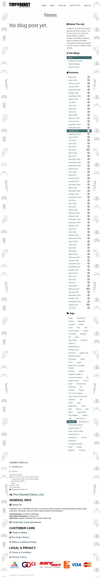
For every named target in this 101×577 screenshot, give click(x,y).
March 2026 (79, 80)
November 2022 (79, 162)
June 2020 (79, 203)
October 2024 (79, 131)
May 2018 (79, 248)
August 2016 (79, 305)
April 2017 (79, 282)
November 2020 (79, 191)
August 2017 (79, 273)
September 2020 (79, 197)
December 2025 (79, 90)
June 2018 (79, 244)
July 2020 (79, 200)
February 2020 (79, 213)
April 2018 (79, 251)
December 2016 (79, 295)
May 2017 (79, 279)
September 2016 (79, 301)
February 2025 (79, 118)
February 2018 (79, 257)
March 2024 (79, 153)
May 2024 (79, 146)
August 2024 (79, 137)
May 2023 (79, 156)
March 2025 (79, 115)
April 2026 (79, 77)
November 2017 (79, 267)
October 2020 (79, 194)
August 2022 (79, 169)
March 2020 (79, 210)
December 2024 (79, 124)
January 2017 (79, 292)
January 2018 (79, 260)
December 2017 (79, 263)
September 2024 (79, 134)
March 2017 (79, 286)
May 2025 (79, 108)
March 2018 (79, 254)
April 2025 (79, 112)
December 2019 (79, 219)
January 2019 (79, 235)
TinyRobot (14, 471)
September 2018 (79, 238)
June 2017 (79, 276)
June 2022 (79, 172)
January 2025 (79, 121)
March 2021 (79, 188)
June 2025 (79, 105)
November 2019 (79, 222)
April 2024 (79, 150)
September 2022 (79, 165)
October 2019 (79, 225)
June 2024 (79, 143)
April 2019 (79, 232)
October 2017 (79, 270)
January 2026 (79, 86)
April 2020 (79, 207)
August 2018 (79, 241)
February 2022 (79, 178)
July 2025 (79, 102)
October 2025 (79, 93)
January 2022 (79, 181)
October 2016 (79, 298)
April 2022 (79, 175)
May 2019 (79, 229)
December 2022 (79, 159)
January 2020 (79, 216)
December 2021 (79, 184)
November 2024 (79, 127)
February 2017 (79, 289)
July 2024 (79, 140)
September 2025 (79, 96)
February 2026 (79, 83)
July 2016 (79, 308)
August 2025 (79, 99)
